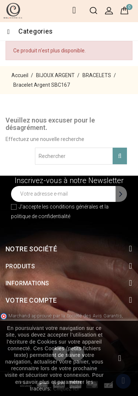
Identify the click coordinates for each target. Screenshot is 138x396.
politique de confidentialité (40, 216)
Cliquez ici (66, 389)
